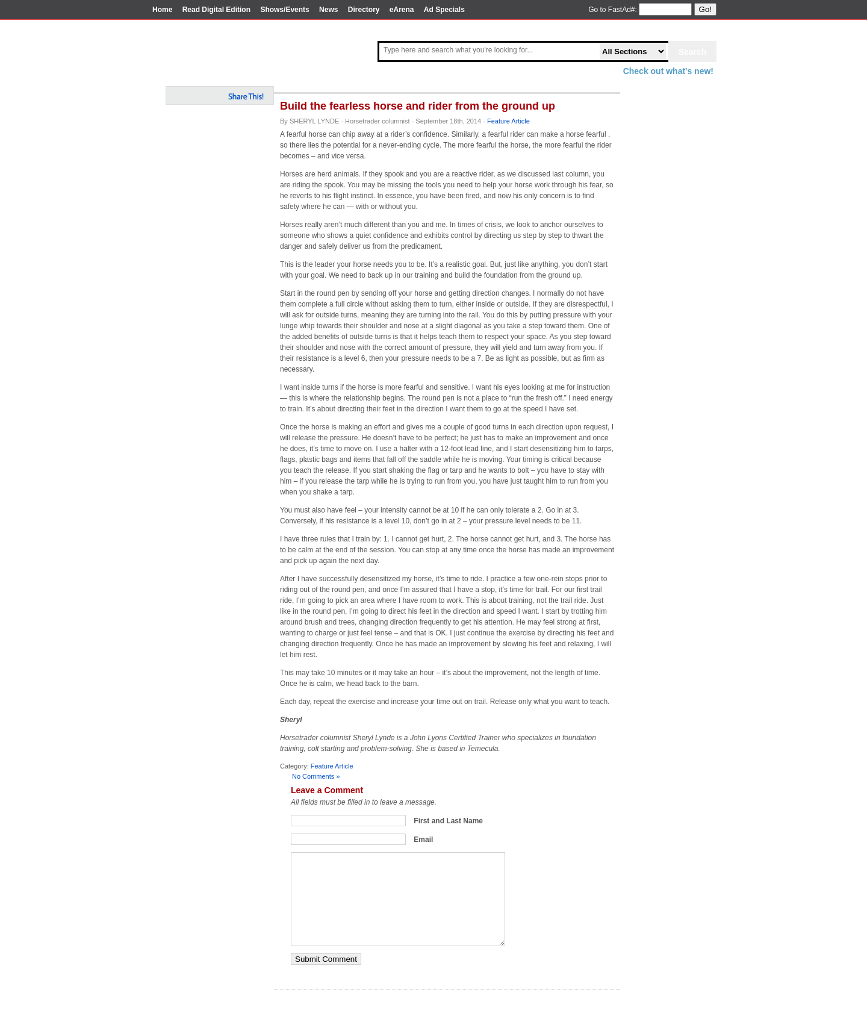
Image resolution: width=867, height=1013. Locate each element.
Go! (705, 9)
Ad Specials (444, 9)
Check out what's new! (668, 71)
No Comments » (316, 776)
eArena (402, 9)
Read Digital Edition (216, 9)
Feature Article (508, 121)
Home (162, 9)
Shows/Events (284, 9)
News (328, 9)
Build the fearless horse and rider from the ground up (417, 106)
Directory (364, 9)
